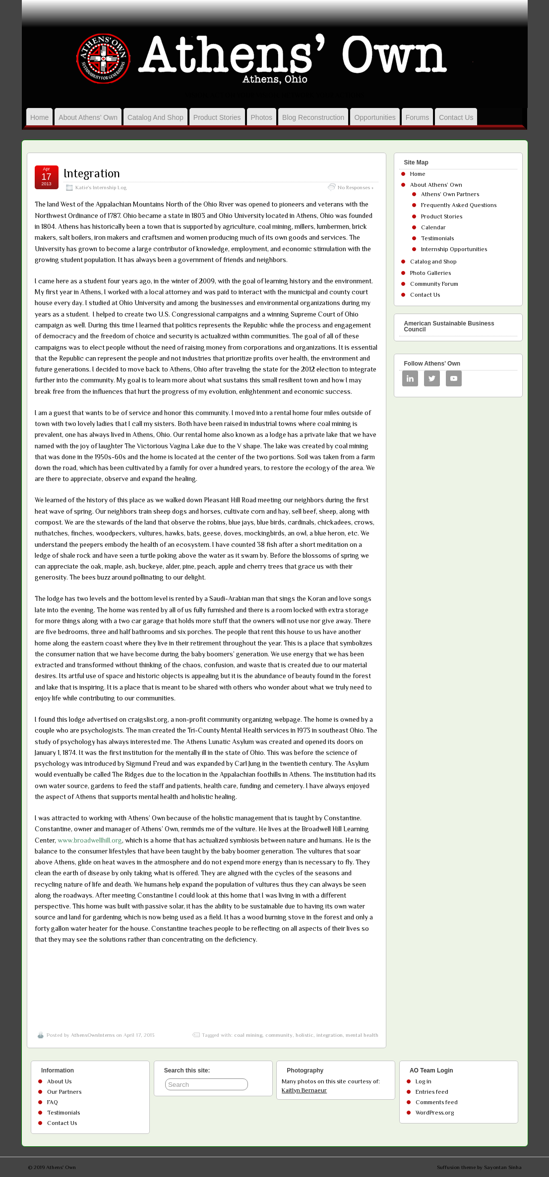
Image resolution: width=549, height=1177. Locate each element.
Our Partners (64, 1091)
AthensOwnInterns (93, 1035)
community (279, 1035)
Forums (417, 117)
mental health (362, 1035)
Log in (423, 1081)
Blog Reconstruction (313, 117)
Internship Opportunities (454, 249)
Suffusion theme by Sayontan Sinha (479, 1167)
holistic (304, 1035)
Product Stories (217, 117)
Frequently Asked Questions (458, 205)
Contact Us (456, 117)
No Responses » (355, 187)
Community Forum (434, 283)
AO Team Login (431, 1070)
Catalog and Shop (155, 117)
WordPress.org (435, 1112)
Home (39, 117)
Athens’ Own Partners (450, 194)
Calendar (433, 227)
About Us (59, 1081)
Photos (262, 117)
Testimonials (437, 238)
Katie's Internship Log (100, 187)
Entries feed (432, 1091)
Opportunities (374, 117)
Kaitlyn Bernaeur (304, 1090)
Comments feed (437, 1102)
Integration (91, 173)
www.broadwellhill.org (90, 840)
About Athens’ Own (88, 117)
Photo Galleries (430, 272)
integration (329, 1035)
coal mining (248, 1035)
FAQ (52, 1102)
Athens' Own (61, 1167)
